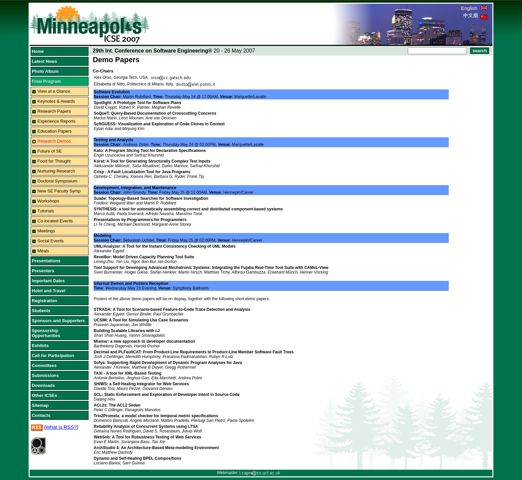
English (474, 8)
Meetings (46, 230)
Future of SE (50, 151)
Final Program (46, 81)
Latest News (44, 61)
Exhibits (40, 345)
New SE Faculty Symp (59, 190)
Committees (44, 365)
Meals (43, 250)
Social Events (51, 240)
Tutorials (46, 210)
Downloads (43, 385)
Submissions (45, 375)
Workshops (48, 200)
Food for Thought (54, 161)
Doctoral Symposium (58, 181)
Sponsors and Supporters (58, 320)
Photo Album (45, 71)
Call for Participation (53, 355)
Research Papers (54, 111)
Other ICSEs (44, 395)
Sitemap (40, 405)
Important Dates (48, 280)
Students (41, 310)
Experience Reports (57, 121)
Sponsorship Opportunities (46, 333)
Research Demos (54, 141)
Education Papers (55, 131)
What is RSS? (61, 427)
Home (38, 51)
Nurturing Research (56, 171)
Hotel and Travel (48, 290)
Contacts (41, 415)
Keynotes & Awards (56, 101)
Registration (44, 300)
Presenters (43, 270)
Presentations (46, 260)
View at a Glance (54, 91)
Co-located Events (55, 220)
